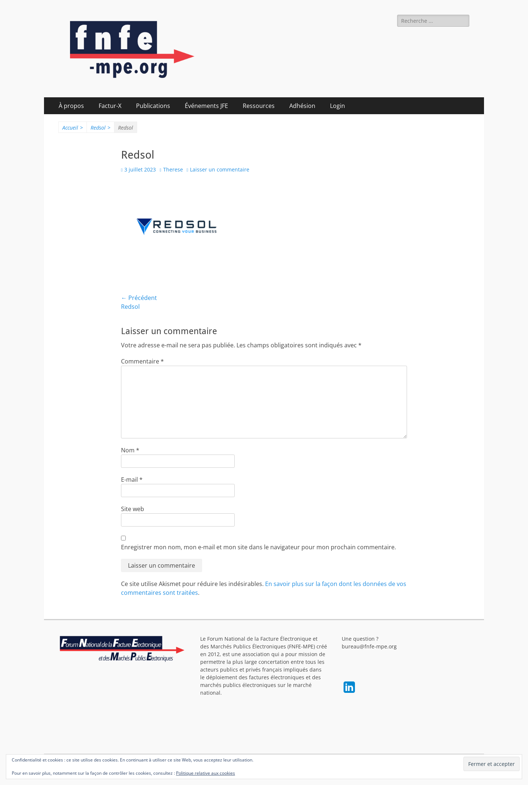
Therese (173, 169)
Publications (153, 106)
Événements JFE (206, 106)
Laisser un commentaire (219, 169)
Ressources (259, 106)
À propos (71, 106)
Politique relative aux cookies (205, 773)
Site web (132, 509)
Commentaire (142, 361)
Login (337, 106)
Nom (130, 450)
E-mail (132, 479)
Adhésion (302, 106)
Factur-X (110, 106)
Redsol (100, 127)
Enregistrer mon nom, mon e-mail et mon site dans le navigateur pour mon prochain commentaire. (258, 547)
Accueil (72, 127)
